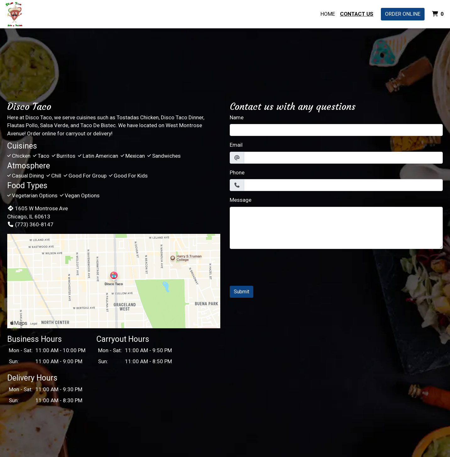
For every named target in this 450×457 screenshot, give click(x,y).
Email (236, 145)
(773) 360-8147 (30, 224)
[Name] (336, 130)
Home (328, 14)
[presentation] (277, 266)
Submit (241, 292)
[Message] (336, 228)
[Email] (343, 158)
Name (237, 117)
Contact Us (356, 14)
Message (240, 200)
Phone (237, 172)
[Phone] (343, 185)
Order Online (402, 14)
